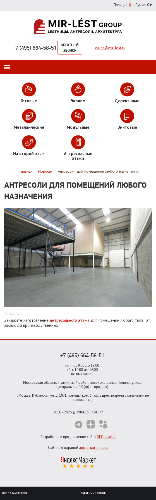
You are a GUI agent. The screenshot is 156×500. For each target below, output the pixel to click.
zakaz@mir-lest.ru (110, 47)
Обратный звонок (70, 47)
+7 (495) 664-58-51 (35, 47)
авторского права (93, 447)
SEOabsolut (106, 436)
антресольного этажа (70, 320)
